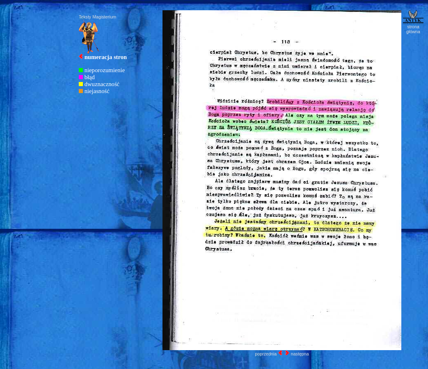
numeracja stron (106, 57)
